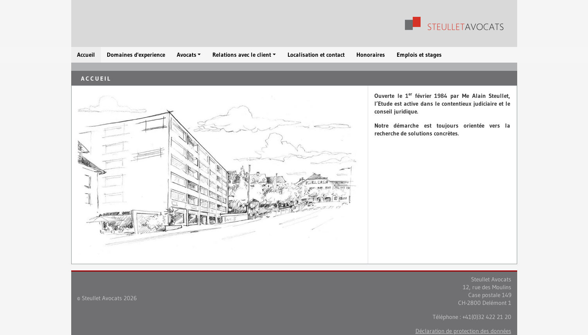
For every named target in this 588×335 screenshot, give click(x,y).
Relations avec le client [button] (241, 54)
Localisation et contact (316, 54)
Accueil (86, 54)
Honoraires (370, 54)
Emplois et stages (419, 54)
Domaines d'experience (136, 54)
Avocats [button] (186, 54)
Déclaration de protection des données (463, 331)
